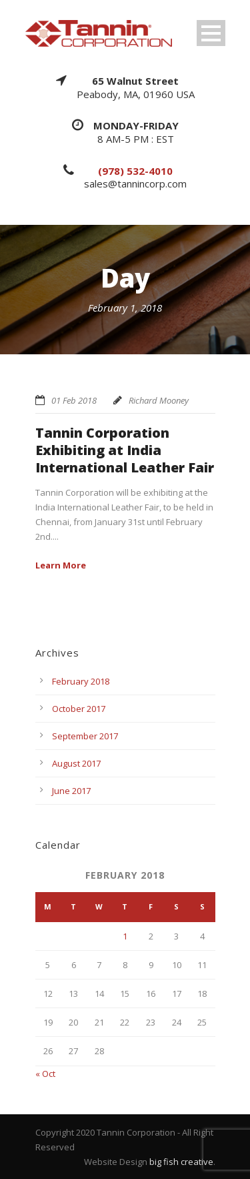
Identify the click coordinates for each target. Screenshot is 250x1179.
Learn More (60, 565)
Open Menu (211, 33)
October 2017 (78, 709)
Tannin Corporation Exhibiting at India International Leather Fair (124, 450)
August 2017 (76, 763)
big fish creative (181, 1162)
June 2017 (71, 791)
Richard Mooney (159, 400)
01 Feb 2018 (74, 400)
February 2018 (80, 681)
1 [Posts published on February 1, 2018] (125, 936)
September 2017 (85, 736)
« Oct (45, 1074)
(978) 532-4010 (135, 170)
